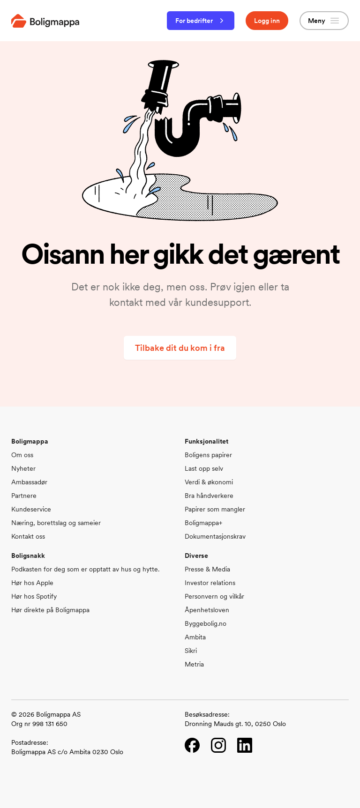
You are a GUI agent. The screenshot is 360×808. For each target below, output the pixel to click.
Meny (324, 20)
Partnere (24, 495)
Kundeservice (31, 509)
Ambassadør (29, 482)
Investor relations (210, 582)
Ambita (195, 637)
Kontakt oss (28, 536)
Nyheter (23, 468)
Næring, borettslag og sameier (56, 522)
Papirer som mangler (215, 509)
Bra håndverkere (209, 495)
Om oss (22, 455)
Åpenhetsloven (207, 610)
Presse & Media (207, 569)
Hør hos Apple (32, 582)
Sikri (191, 650)
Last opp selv (204, 468)
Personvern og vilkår (214, 596)
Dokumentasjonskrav (215, 536)
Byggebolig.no (205, 623)
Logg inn (267, 20)
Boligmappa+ (203, 522)
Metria (194, 664)
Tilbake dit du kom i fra (180, 348)
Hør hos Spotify (34, 596)
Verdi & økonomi (209, 482)
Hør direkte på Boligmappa (50, 610)
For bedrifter (200, 20)
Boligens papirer (208, 455)
